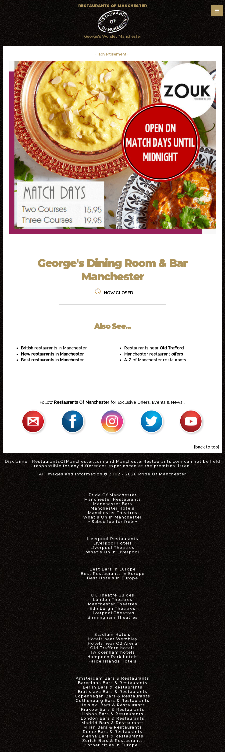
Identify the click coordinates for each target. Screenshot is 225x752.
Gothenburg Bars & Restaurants (113, 700)
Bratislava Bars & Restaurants (112, 691)
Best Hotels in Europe (112, 578)
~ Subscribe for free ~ (112, 521)
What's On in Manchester (112, 517)
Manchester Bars (112, 504)
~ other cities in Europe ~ (112, 745)
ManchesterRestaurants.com (149, 461)
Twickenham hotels (112, 652)
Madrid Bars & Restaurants (112, 723)
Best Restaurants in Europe (113, 573)
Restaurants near (154, 347)
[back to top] (206, 447)
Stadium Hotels (112, 634)
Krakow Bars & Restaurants (112, 709)
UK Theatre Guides (112, 595)
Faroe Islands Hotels (112, 661)
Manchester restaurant (153, 354)
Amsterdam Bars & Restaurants (112, 678)
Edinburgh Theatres (112, 608)
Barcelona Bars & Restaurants (112, 683)
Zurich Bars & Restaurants (112, 740)
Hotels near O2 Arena (113, 643)
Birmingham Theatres (112, 617)
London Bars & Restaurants (112, 718)
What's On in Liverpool (112, 552)
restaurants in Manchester (54, 347)
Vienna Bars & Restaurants (112, 736)
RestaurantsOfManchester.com (68, 461)
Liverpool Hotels (112, 543)
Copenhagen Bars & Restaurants (112, 696)
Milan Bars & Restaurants (112, 727)
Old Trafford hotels (112, 648)
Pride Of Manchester (162, 474)
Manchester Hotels (112, 508)
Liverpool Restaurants (112, 539)
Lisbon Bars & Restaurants (112, 714)
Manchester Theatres (112, 513)
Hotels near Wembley (113, 639)
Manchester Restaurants (112, 499)
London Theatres (112, 599)
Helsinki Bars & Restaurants (112, 705)
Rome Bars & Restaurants (113, 732)
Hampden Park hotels (112, 657)
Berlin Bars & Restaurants (113, 687)
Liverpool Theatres (112, 547)
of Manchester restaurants (155, 359)
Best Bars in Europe (112, 569)
